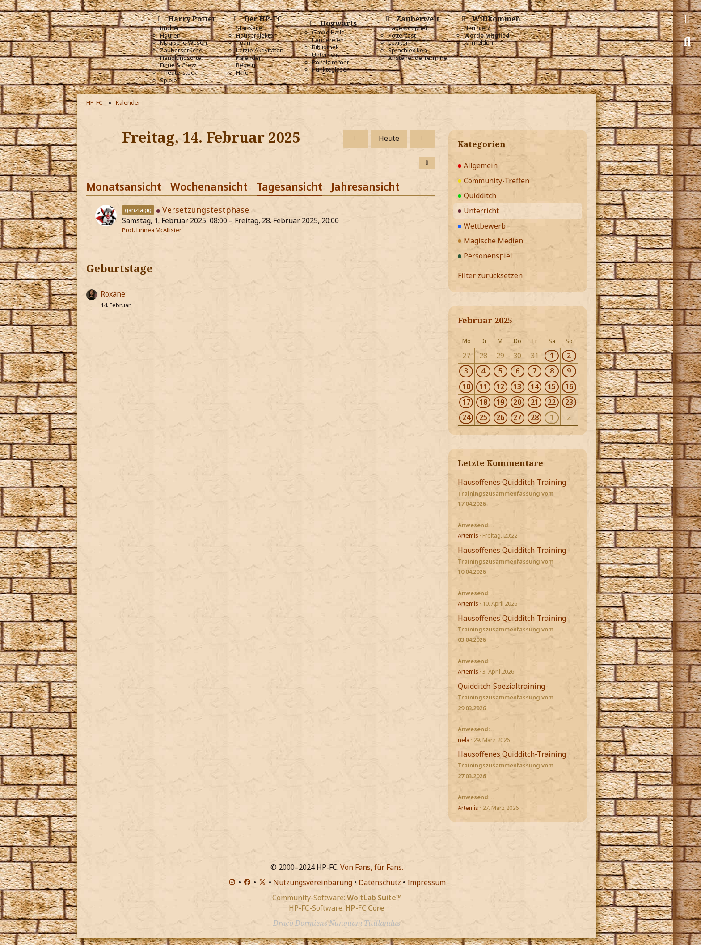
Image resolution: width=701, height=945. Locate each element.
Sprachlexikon (407, 50)
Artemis (468, 535)
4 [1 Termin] (483, 371)
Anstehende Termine (417, 58)
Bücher (169, 28)
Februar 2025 (485, 320)
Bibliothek (325, 47)
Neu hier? (477, 28)
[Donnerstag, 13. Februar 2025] (355, 139)
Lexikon (399, 43)
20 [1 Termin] (517, 402)
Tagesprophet (407, 28)
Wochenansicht (209, 186)
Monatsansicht (123, 186)
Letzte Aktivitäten (259, 50)
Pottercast (402, 35)
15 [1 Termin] (552, 386)
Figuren (170, 35)
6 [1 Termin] (517, 371)
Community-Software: (336, 898)
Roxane (113, 294)
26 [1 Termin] (500, 417)
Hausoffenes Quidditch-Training (512, 482)
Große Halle (328, 32)
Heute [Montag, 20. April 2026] (389, 138)
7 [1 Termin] (534, 371)
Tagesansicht (289, 186)
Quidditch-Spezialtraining (501, 686)
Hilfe (242, 72)
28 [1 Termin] (535, 417)
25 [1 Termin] (483, 417)
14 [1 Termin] (535, 386)
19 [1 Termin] (500, 402)
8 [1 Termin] (552, 371)
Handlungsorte (180, 58)
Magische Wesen (183, 43)
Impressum (426, 882)
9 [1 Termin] (569, 371)
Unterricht (325, 55)
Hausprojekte (254, 35)
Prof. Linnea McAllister (152, 230)
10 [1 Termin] (466, 386)
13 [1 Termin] (517, 386)
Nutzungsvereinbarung (312, 882)
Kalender (248, 58)
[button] (427, 163)
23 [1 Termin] (569, 402)
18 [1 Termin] (483, 402)
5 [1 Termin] (500, 371)
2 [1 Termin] (569, 355)
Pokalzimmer (330, 62)
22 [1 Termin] (552, 402)
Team (244, 43)
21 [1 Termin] (535, 402)
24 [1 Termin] (466, 417)
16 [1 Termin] (569, 386)
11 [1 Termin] (483, 386)
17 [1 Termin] (466, 402)
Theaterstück (178, 72)
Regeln (245, 65)
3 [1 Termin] (466, 371)
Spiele (168, 80)
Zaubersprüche (181, 50)
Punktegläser (330, 69)
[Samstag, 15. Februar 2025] (422, 139)
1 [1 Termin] (552, 355)
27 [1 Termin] (517, 417)
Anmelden (478, 43)
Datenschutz (380, 882)
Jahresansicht (365, 186)
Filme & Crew (178, 65)
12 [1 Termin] (500, 386)
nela (463, 740)
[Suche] (687, 41)
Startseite (249, 28)
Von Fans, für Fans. (371, 867)
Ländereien (328, 40)
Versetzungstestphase (205, 209)
